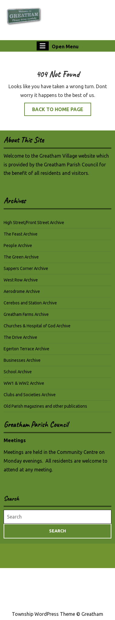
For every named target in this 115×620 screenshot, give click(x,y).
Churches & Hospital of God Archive (37, 329)
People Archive (18, 248)
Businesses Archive (22, 363)
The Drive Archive (20, 340)
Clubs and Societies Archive (30, 398)
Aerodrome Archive (22, 294)
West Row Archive (21, 283)
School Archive (18, 375)
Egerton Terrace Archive (26, 352)
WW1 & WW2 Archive (24, 386)
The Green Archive (21, 260)
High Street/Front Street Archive (34, 225)
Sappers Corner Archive (26, 271)
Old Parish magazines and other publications (45, 409)
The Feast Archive (21, 237)
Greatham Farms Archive (26, 317)
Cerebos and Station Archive (30, 306)
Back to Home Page (61, 110)
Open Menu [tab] (58, 45)
